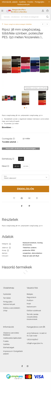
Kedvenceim (31, 307)
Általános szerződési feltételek (11, 334)
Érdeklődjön (25, 189)
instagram (28, 366)
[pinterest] (29, 206)
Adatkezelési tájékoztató (12, 338)
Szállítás (6, 344)
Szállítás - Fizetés (26, 2)
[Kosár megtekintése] (47, 10)
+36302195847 (32, 339)
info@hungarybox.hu (35, 343)
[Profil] (43, 10)
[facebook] (21, 206)
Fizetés (6, 341)
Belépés (30, 294)
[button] (24, 107)
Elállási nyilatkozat (34, 311)
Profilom (30, 300)
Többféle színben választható (36, 88)
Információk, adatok (9, 2)
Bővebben (6, 127)
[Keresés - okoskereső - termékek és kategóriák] (25, 16)
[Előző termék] (43, 24)
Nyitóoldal (7, 294)
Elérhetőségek (8, 347)
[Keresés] (47, 16)
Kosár (29, 304)
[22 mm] (26, 166)
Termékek (7, 298)
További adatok (9, 142)
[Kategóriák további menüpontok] (2, 10)
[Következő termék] (47, 24)
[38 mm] (17, 166)
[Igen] (21, 159)
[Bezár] (49, 2)
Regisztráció (31, 297)
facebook (22, 366)
